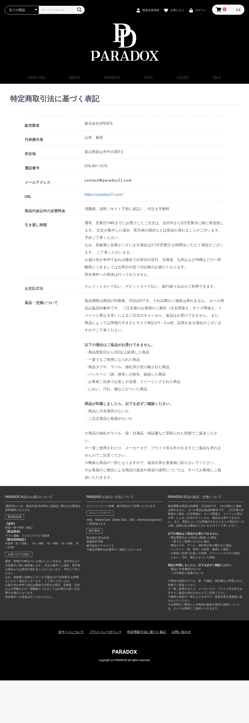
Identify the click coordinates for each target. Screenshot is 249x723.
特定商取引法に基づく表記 (146, 632)
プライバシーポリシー (105, 632)
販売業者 (32, 125)
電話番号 (32, 168)
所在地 (30, 154)
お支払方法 (34, 288)
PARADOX (124, 652)
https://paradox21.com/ (104, 194)
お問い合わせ (181, 632)
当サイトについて (71, 632)
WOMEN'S (112, 77)
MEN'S (74, 77)
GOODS (183, 77)
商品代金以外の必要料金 (45, 211)
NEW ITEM (36, 77)
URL (28, 196)
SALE (217, 77)
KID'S (148, 77)
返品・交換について (41, 303)
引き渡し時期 (36, 225)
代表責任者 (34, 139)
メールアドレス (37, 182)
